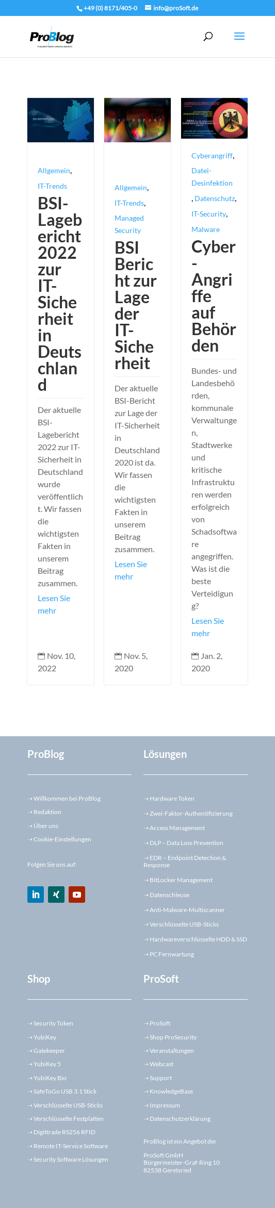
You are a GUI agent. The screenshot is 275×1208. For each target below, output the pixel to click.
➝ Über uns (42, 826)
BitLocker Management (181, 880)
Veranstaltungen (172, 1050)
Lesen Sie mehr (54, 604)
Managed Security (129, 224)
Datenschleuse (169, 895)
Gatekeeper (49, 1050)
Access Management (177, 828)
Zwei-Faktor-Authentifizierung (191, 813)
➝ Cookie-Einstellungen (59, 839)
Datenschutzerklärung (180, 1118)
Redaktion (44, 812)
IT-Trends (52, 185)
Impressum (165, 1105)
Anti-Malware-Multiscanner (187, 910)
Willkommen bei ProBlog (64, 798)
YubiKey (45, 1037)
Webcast (161, 1064)
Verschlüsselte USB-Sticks (184, 924)
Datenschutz (215, 198)
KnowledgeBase (171, 1091)
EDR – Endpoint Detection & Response (184, 861)
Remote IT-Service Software (71, 1146)
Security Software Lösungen (71, 1159)
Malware (205, 229)
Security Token (53, 1023)
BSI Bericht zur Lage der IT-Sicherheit (136, 305)
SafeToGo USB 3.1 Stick (65, 1091)
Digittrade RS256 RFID (64, 1132)
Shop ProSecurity (173, 1037)
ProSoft (160, 1023)
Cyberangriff (212, 155)
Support (161, 1078)
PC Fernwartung (172, 954)
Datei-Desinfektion (212, 176)
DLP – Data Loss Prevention (186, 843)
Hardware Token (172, 798)
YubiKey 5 (47, 1064)
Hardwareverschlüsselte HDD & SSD (198, 939)
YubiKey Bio (50, 1078)
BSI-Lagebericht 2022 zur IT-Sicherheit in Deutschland (60, 293)
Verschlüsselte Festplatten (69, 1118)
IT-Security (208, 213)
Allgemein (54, 170)
